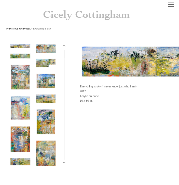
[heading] (89, 13)
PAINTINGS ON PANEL (18, 28)
